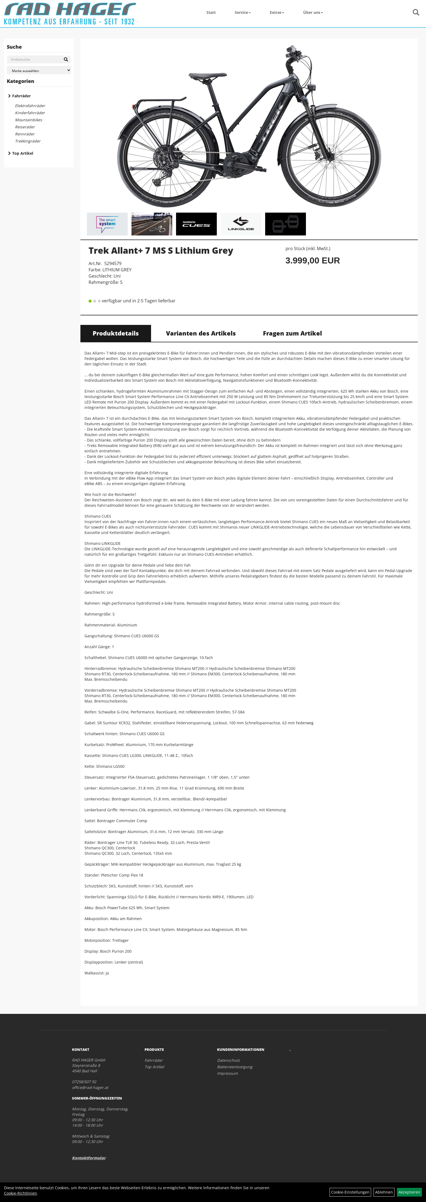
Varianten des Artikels (201, 333)
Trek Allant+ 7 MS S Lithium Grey (161, 250)
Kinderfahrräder (30, 112)
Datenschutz (228, 1060)
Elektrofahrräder (30, 105)
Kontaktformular (89, 1157)
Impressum (227, 1073)
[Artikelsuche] (416, 12)
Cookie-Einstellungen (350, 1192)
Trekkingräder (27, 141)
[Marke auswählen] (39, 70)
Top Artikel (22, 153)
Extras (277, 12)
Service (243, 12)
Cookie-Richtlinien (20, 1193)
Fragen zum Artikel (292, 333)
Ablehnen (384, 1192)
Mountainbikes (28, 119)
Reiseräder (25, 126)
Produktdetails (116, 333)
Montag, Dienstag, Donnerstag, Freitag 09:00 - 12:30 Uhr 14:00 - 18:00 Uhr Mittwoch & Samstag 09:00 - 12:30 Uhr (100, 1125)
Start (211, 12)
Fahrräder (21, 95)
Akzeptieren (409, 1192)
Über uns (313, 12)
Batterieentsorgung (234, 1066)
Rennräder (25, 133)
